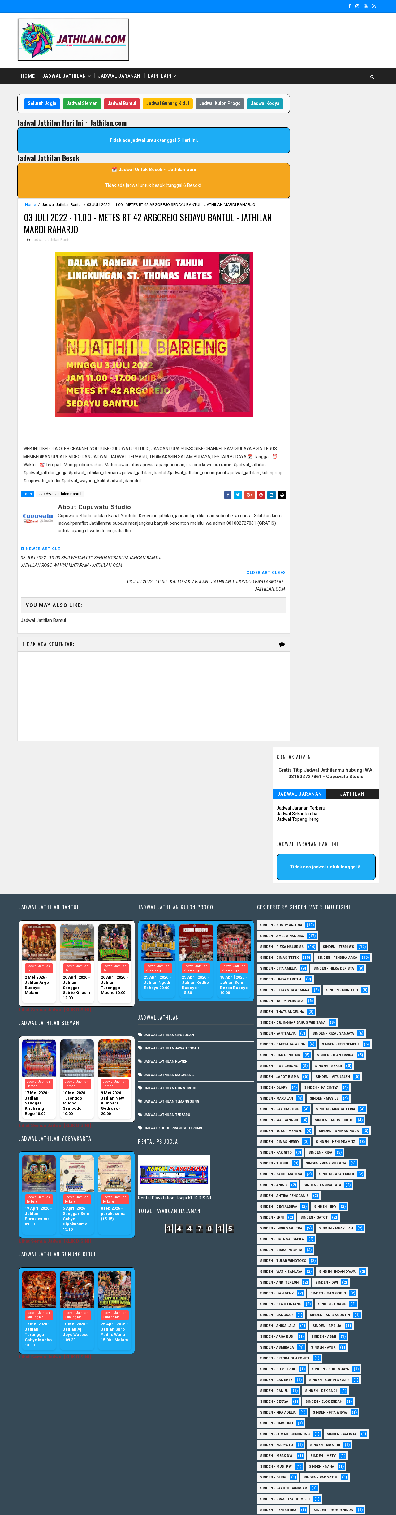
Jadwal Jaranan (122, 70)
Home (31, 70)
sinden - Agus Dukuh (278, 1009)
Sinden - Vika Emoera (278, 1442)
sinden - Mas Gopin (326, 1182)
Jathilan (350, 131)
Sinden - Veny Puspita (279, 1052)
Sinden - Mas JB (273, 987)
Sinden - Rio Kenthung (279, 1409)
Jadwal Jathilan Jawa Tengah (172, 915)
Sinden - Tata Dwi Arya (279, 1431)
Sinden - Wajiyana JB (333, 998)
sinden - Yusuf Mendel (335, 1009)
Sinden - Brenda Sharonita (283, 1247)
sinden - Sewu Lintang (279, 1193)
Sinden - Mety (321, 1344)
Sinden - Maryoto (275, 1334)
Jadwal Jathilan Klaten (166, 929)
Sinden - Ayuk (321, 1236)
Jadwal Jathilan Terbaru (167, 982)
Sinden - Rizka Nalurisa (280, 814)
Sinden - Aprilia (325, 1214)
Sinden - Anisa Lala (276, 1214)
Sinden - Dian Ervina (277, 944)
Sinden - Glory (323, 965)
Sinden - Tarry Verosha (329, 879)
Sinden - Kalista (340, 1323)
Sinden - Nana (320, 1355)
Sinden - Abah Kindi (334, 1063)
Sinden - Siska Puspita (280, 1139)
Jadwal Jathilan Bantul (64, 212)
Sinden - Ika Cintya (276, 976)
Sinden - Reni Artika (277, 1399)
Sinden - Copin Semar (327, 1269)
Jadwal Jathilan (67, 70)
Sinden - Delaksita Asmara (283, 868)
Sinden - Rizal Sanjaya (331, 911)
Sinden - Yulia (316, 1453)
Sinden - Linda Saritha (279, 857)
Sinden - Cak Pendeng (333, 933)
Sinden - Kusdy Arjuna (280, 792)
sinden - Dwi (325, 1171)
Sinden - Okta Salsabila (281, 1128)
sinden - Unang (330, 1193)
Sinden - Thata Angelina (281, 890)
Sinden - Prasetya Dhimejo (283, 1388)
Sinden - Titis (328, 1431)
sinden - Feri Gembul (277, 933)
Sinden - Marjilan (326, 976)
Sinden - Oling (272, 1366)
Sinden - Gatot (312, 1106)
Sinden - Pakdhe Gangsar (282, 1377)
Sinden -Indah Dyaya (335, 1160)
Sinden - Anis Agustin (328, 1204)
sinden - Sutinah (274, 1474)
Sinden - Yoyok (272, 1453)
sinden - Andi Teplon (278, 1171)
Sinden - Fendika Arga (279, 835)
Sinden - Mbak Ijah (334, 1117)
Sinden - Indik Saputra (280, 1117)
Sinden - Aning (272, 1074)
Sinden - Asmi (322, 1225)
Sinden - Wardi (327, 1442)
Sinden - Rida (270, 1041)
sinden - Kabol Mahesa (280, 1063)
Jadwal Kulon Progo (229, 98)
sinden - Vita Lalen (276, 965)
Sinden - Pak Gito (330, 1030)
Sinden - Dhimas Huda (279, 1020)
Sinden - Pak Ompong (323, 987)
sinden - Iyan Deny (275, 1182)
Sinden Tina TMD (274, 1463)
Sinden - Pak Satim (319, 1366)
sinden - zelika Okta (325, 1474)
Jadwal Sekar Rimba (294, 151)
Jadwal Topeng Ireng (295, 156)
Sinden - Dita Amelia (335, 835)
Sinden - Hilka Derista (279, 846)
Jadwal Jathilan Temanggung (172, 968)
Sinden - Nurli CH (275, 879)
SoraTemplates (59, 1504)
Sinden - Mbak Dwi (275, 1344)
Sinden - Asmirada (275, 1236)
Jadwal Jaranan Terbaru (298, 145)
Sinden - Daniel (272, 1279)
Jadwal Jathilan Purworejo (170, 955)
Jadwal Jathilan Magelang (169, 942)
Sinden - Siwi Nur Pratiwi (282, 1420)
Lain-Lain (162, 70)
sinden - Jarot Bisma (321, 955)
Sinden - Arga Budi (276, 1225)
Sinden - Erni (270, 1106)
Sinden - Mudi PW (274, 1355)
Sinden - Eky (323, 1095)
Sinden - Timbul (313, 1041)
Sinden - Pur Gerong (331, 944)
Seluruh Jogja (51, 98)
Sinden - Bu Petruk (276, 1258)
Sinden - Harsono (275, 1312)
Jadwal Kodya (144, 110)
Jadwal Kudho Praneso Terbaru (174, 995)
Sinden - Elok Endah (322, 1290)
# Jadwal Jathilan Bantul (62, 513)
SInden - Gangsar (275, 1204)
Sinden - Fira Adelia (276, 1301)
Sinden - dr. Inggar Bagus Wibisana (291, 900)
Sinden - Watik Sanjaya (280, 1160)
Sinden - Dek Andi (319, 1279)
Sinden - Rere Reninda (331, 1399)
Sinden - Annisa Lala (321, 1074)
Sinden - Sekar (272, 955)
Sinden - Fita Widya (328, 1301)
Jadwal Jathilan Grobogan (169, 902)
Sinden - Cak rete (275, 1269)
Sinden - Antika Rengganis (283, 1084)
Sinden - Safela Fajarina (281, 922)
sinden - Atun (318, 1463)
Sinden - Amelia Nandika (281, 803)
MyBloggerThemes (126, 1504)
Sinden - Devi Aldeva (277, 1095)
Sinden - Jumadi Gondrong (283, 1323)
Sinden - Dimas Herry (335, 1020)
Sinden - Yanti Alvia (276, 911)
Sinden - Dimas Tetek (278, 825)
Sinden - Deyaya (273, 1290)
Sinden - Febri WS (337, 814)
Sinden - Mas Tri (323, 1334)
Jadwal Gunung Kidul (177, 98)
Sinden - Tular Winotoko (282, 1149)
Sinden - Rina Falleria (278, 998)
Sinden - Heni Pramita (278, 1030)
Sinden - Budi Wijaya (329, 1258)
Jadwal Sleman (91, 98)
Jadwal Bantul (131, 98)
